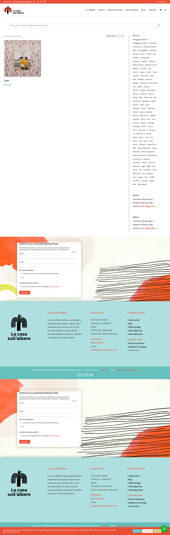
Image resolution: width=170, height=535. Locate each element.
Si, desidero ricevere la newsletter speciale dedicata (40, 273)
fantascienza (151, 90)
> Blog (129, 323)
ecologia (135, 83)
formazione (137, 101)
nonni (141, 141)
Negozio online (115, 10)
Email (22, 262)
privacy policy (55, 286)
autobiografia (144, 58)
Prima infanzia (152, 155)
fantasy (150, 94)
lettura (143, 119)
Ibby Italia (150, 108)
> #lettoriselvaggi (134, 327)
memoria (136, 123)
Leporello (136, 119)
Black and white (138, 65)
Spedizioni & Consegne (137, 347)
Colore (148, 72)
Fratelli (153, 101)
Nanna (135, 130)
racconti (144, 163)
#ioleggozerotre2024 (140, 43)
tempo (140, 177)
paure (151, 141)
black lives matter (151, 65)
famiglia (142, 90)
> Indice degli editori (135, 334)
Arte (154, 54)
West (134, 184)
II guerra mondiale (146, 112)
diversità (149, 79)
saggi (143, 166)
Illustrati (135, 115)
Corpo (155, 72)
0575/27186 (98, 343)
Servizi (101, 10)
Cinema (135, 72)
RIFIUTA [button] (157, 531)
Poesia (135, 144)
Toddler (152, 177)
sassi (154, 166)
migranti (143, 123)
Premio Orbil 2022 (144, 148)
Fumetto (136, 105)
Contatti (153, 10)
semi (140, 170)
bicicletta (144, 61)
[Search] (159, 25)
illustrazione (144, 115)
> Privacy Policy (133, 506)
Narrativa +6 (141, 134)
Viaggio (151, 181)
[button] (164, 528)
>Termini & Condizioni (136, 343)
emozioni (147, 87)
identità (135, 112)
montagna (136, 126)
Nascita (149, 134)
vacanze (144, 181)
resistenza (136, 166)
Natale (135, 137)
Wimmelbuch (142, 184)
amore (142, 54)
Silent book (136, 173)
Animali (148, 54)
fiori (155, 97)
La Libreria (90, 10)
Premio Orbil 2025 (139, 155)
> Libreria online (133, 320)
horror (143, 108)
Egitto (140, 87)
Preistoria (142, 144)
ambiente (152, 50)
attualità (135, 58)
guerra (147, 105)
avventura (136, 61)
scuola (135, 170)
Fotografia (145, 101)
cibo (149, 68)
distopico (141, 79)
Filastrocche (148, 97)
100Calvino (153, 43)
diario (152, 76)
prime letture (137, 159)
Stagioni (150, 173)
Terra (146, 177)
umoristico (136, 181)
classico (142, 72)
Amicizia (135, 54)
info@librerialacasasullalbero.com (104, 350)
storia (135, 177)
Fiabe (140, 97)
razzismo (151, 163)
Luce (148, 119)
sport (144, 173)
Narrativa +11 (143, 130)
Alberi (135, 50)
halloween (136, 108)
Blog (143, 10)
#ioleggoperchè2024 (140, 39)
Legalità (152, 115)
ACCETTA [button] (137, 531)
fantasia (135, 94)
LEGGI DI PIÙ (147, 531)
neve (147, 137)
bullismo (136, 68)
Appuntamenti (131, 10)
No (23, 277)
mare (153, 119)
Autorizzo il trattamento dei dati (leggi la (41, 286)
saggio (148, 166)
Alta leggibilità (143, 50)
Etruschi (135, 90)
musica (150, 126)
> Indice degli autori (134, 330)
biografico (152, 61)
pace (146, 141)
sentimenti (147, 170)
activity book (137, 47)
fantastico (143, 94)
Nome (21, 254)
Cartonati (143, 68)
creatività (136, 76)
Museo (143, 126)
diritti (134, 79)
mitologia (151, 123)
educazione (144, 83)
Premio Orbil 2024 (148, 152)
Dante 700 (144, 76)
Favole (135, 97)
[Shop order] (114, 35)
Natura (141, 137)
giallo (142, 105)
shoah (154, 170)
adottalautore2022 (149, 47)
